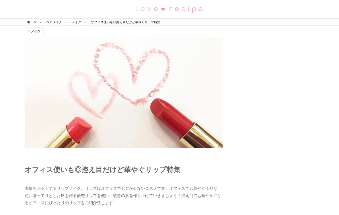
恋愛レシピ (169, 9)
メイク (35, 31)
